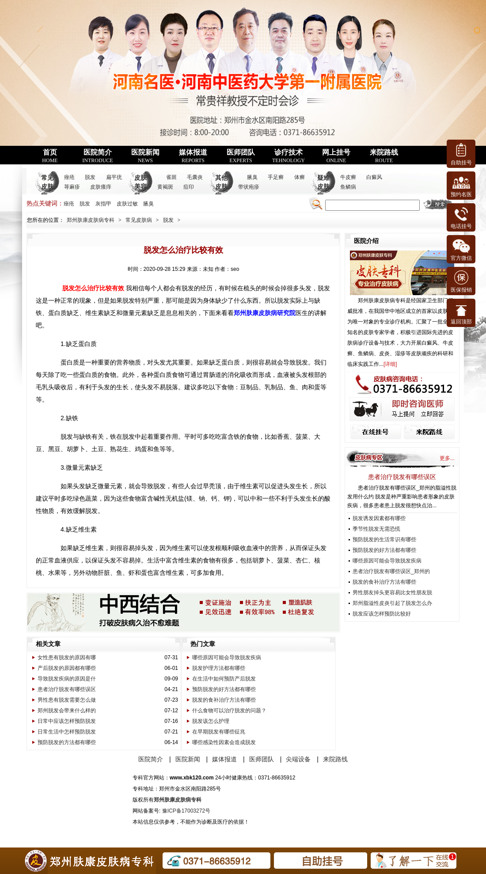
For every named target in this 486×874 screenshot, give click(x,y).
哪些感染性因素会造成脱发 (224, 742)
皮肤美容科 (140, 187)
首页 (49, 155)
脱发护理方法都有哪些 (218, 668)
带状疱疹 (248, 187)
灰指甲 (103, 204)
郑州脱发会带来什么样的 (67, 710)
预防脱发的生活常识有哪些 (384, 539)
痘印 (188, 187)
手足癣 (276, 177)
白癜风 (374, 177)
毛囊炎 (195, 177)
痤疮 (69, 177)
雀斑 (171, 177)
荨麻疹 (72, 187)
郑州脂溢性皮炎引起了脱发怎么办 (392, 603)
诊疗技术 (288, 155)
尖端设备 (298, 759)
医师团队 (241, 155)
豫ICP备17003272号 (186, 811)
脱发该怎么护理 (210, 721)
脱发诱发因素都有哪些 (379, 518)
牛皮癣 (348, 177)
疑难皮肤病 (323, 187)
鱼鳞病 (348, 187)
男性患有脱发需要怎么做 (67, 700)
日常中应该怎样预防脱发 (67, 721)
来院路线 (384, 155)
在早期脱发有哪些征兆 (218, 732)
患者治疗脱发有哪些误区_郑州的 (391, 571)
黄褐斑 (165, 187)
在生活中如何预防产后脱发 (224, 679)
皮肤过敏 (127, 204)
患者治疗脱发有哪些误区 (67, 689)
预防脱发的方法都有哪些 (67, 742)
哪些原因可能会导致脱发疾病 (226, 657)
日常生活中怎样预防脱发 (67, 732)
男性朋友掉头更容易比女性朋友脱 (392, 592)
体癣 (299, 177)
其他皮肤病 (221, 187)
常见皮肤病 (47, 187)
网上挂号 (336, 155)
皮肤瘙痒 (100, 187)
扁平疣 (114, 177)
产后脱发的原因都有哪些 (67, 668)
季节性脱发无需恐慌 (376, 529)
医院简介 (97, 155)
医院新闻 (145, 155)
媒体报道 (193, 155)
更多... (447, 458)
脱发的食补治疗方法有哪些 (224, 700)
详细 (390, 364)
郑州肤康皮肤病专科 (90, 220)
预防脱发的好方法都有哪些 (224, 689)
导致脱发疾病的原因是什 (67, 679)
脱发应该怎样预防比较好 (382, 614)
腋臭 (252, 177)
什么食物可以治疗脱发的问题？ (229, 710)
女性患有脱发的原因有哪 (67, 657)
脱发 (90, 177)
